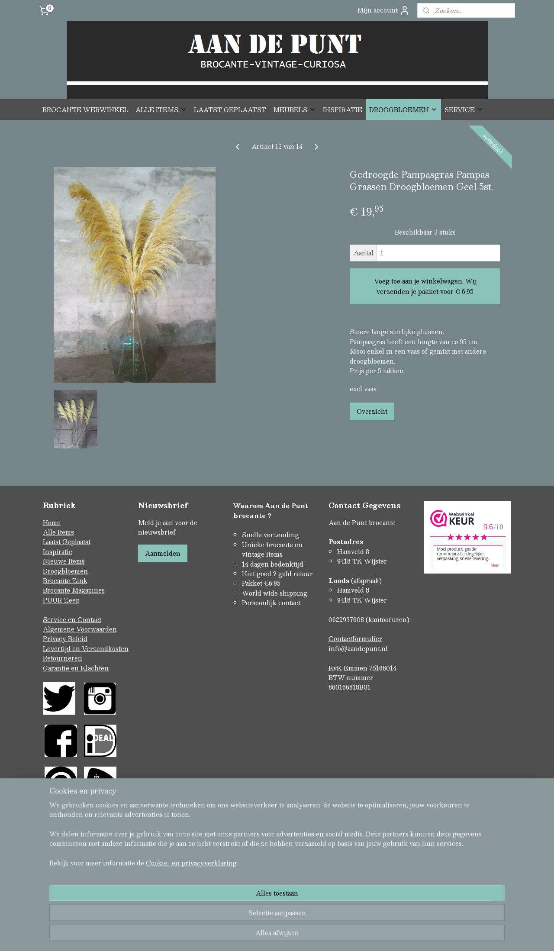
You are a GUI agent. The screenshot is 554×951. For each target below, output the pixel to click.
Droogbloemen (65, 571)
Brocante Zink (65, 580)
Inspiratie (57, 551)
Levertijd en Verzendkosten (86, 648)
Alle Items (58, 532)
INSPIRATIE (342, 109)
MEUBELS (294, 109)
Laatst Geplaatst (66, 541)
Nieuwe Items (64, 561)
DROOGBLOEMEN (403, 109)
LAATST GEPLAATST (230, 109)
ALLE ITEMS (161, 109)
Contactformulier (355, 638)
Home (52, 522)
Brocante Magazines (74, 590)
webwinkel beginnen (291, 907)
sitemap (242, 907)
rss (259, 907)
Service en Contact (72, 619)
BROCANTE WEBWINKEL (85, 109)
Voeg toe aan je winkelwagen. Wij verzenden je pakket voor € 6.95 (425, 286)
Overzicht (372, 411)
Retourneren (62, 658)
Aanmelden (162, 553)
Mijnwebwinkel (368, 907)
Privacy (55, 638)
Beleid (77, 638)
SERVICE (463, 109)
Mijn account (383, 10)
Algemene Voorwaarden (80, 629)
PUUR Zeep (61, 600)
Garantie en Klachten (76, 668)
